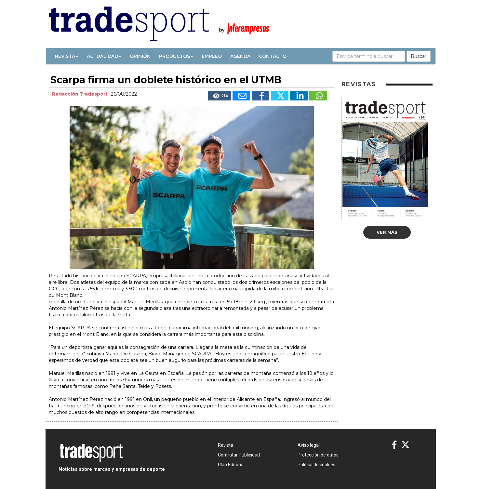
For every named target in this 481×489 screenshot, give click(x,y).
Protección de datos (318, 454)
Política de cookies (316, 464)
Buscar (418, 56)
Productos (176, 56)
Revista (66, 56)
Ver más (387, 232)
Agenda (240, 56)
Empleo (212, 56)
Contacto (273, 56)
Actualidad (104, 56)
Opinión (140, 56)
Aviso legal (309, 445)
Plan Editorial (231, 464)
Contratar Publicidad (239, 454)
